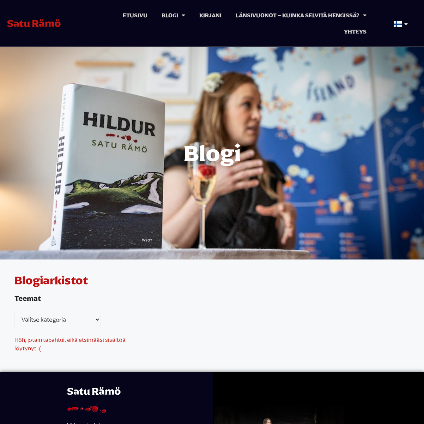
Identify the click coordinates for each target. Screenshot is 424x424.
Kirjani (210, 15)
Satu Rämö (34, 23)
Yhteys (355, 31)
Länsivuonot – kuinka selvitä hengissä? (301, 15)
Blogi (173, 15)
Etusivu (135, 15)
